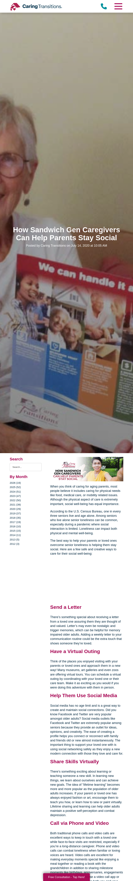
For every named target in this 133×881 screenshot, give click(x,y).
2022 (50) (15, 500)
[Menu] (118, 6)
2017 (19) (15, 522)
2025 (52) (15, 487)
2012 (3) (14, 543)
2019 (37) (15, 513)
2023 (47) (15, 495)
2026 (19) (15, 482)
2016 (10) (15, 526)
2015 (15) (15, 530)
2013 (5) (14, 539)
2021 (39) (15, 504)
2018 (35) (15, 517)
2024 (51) (15, 491)
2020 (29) (15, 508)
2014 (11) (15, 535)
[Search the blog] (26, 467)
